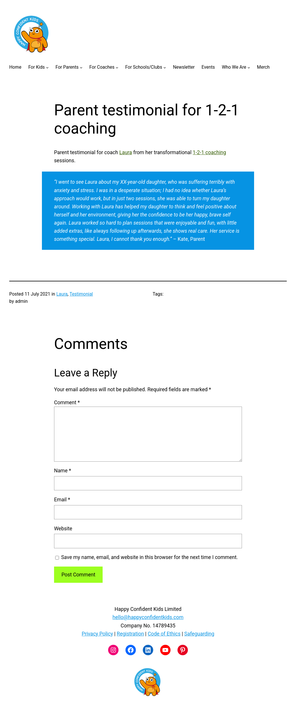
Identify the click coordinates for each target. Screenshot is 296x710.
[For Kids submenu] (47, 67)
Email (62, 500)
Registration (130, 634)
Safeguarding (199, 634)
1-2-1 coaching (209, 152)
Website (63, 528)
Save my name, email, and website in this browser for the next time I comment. (149, 557)
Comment (67, 402)
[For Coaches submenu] (117, 67)
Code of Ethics (164, 634)
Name (62, 471)
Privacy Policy (97, 634)
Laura (125, 152)
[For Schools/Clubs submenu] (164, 67)
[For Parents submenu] (81, 67)
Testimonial (81, 294)
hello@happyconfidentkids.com (147, 617)
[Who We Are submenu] (248, 67)
